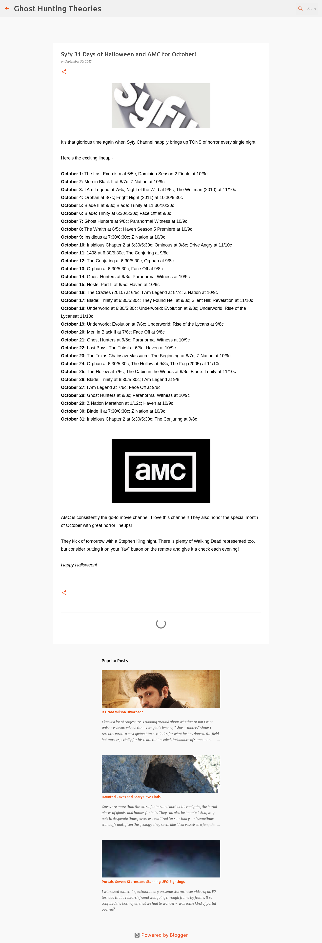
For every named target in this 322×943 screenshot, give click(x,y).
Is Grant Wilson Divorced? (122, 712)
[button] (64, 72)
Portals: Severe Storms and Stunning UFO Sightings (143, 882)
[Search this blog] (292, 9)
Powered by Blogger (161, 935)
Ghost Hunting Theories (57, 8)
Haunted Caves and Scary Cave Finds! (131, 797)
